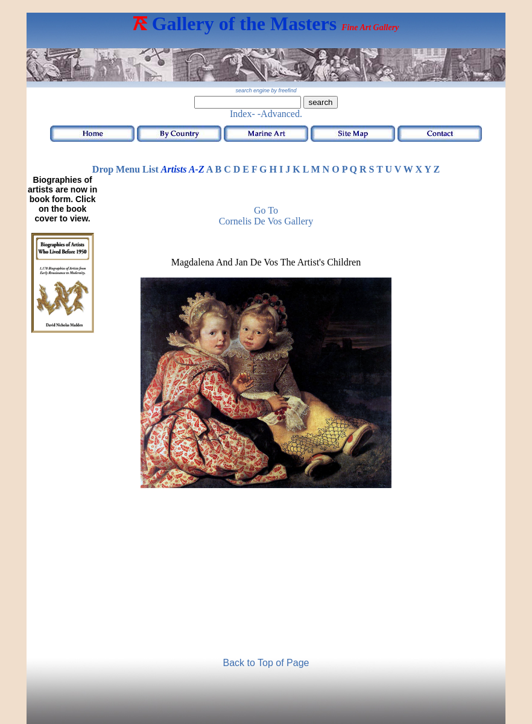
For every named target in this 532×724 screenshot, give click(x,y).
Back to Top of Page (266, 663)
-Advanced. (280, 114)
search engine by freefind (265, 90)
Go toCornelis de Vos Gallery (266, 215)
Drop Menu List (125, 169)
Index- (242, 114)
